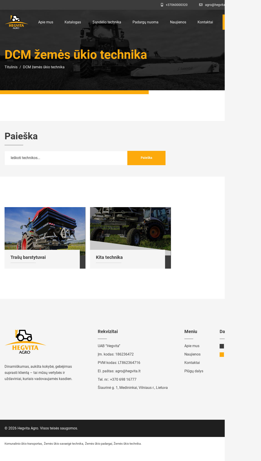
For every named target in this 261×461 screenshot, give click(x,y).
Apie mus (45, 22)
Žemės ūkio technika (127, 443)
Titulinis (11, 67)
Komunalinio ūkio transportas (23, 443)
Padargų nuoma (145, 22)
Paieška (146, 157)
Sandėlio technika (107, 22)
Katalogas (73, 22)
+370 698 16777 (123, 379)
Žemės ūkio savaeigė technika (63, 443)
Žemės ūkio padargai (98, 443)
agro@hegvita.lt (128, 371)
